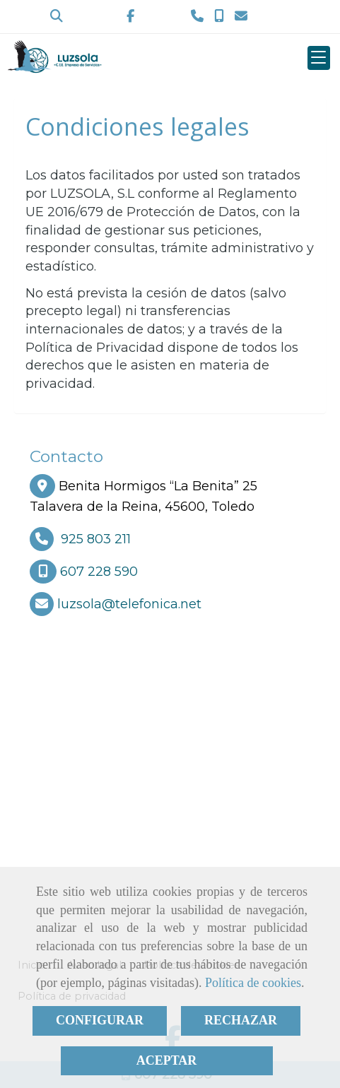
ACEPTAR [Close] (166, 1060)
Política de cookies (253, 983)
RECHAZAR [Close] (240, 1020)
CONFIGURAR (99, 1020)
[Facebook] (130, 16)
